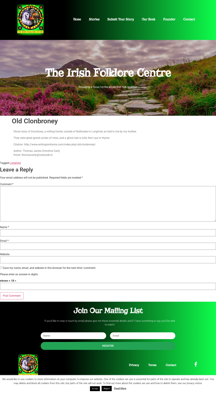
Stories (94, 19)
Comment (7, 184)
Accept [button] (95, 389)
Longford (15, 163)
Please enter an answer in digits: (19, 274)
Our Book (148, 19)
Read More (120, 388)
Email (4, 241)
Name (4, 227)
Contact (189, 19)
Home (77, 19)
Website (4, 254)
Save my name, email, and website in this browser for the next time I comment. (49, 268)
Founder (169, 19)
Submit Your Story (120, 19)
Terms (152, 365)
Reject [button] (107, 388)
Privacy (134, 365)
